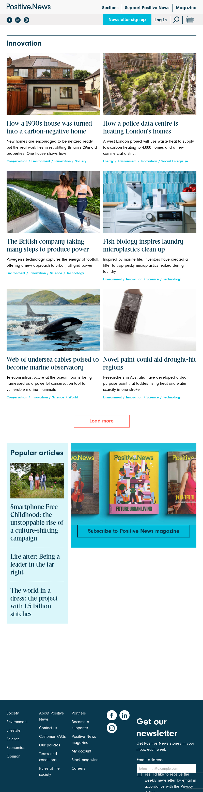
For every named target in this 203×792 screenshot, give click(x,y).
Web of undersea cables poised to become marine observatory (53, 364)
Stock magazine (85, 760)
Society (80, 161)
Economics (16, 747)
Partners (79, 713)
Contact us (48, 728)
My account (81, 751)
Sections (110, 7)
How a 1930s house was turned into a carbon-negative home (49, 128)
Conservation (17, 161)
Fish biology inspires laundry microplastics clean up (143, 246)
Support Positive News (147, 7)
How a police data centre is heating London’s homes (140, 128)
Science (56, 273)
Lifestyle (14, 730)
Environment (41, 161)
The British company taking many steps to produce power (48, 246)
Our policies (49, 745)
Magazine (186, 7)
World (73, 397)
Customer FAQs (52, 736)
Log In (160, 20)
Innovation (62, 161)
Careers (78, 768)
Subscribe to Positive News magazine (133, 531)
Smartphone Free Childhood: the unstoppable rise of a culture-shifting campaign (36, 523)
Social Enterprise (174, 161)
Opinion (13, 756)
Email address (150, 759)
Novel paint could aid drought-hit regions (149, 364)
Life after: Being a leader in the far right (35, 565)
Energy (108, 161)
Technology (75, 273)
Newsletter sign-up (127, 19)
